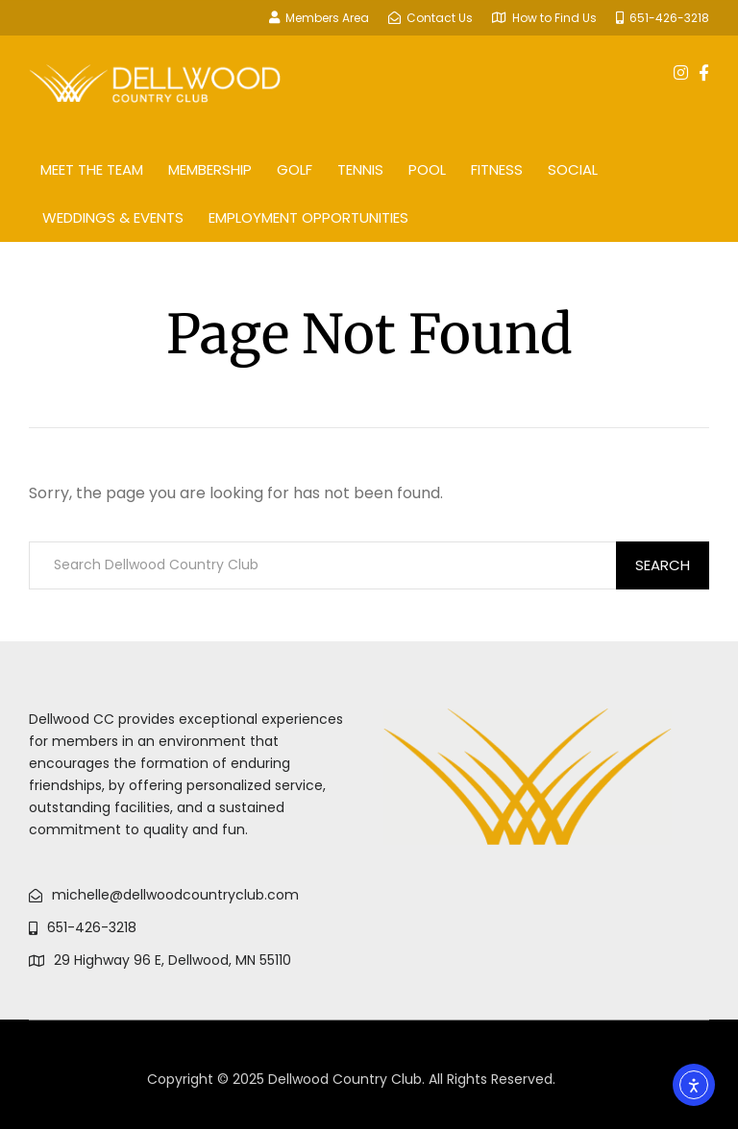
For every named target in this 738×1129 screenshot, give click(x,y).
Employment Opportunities (308, 217)
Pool (427, 169)
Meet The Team (91, 169)
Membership (210, 169)
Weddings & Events (113, 217)
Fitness (497, 169)
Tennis (360, 169)
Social (573, 169)
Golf (294, 169)
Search (662, 565)
